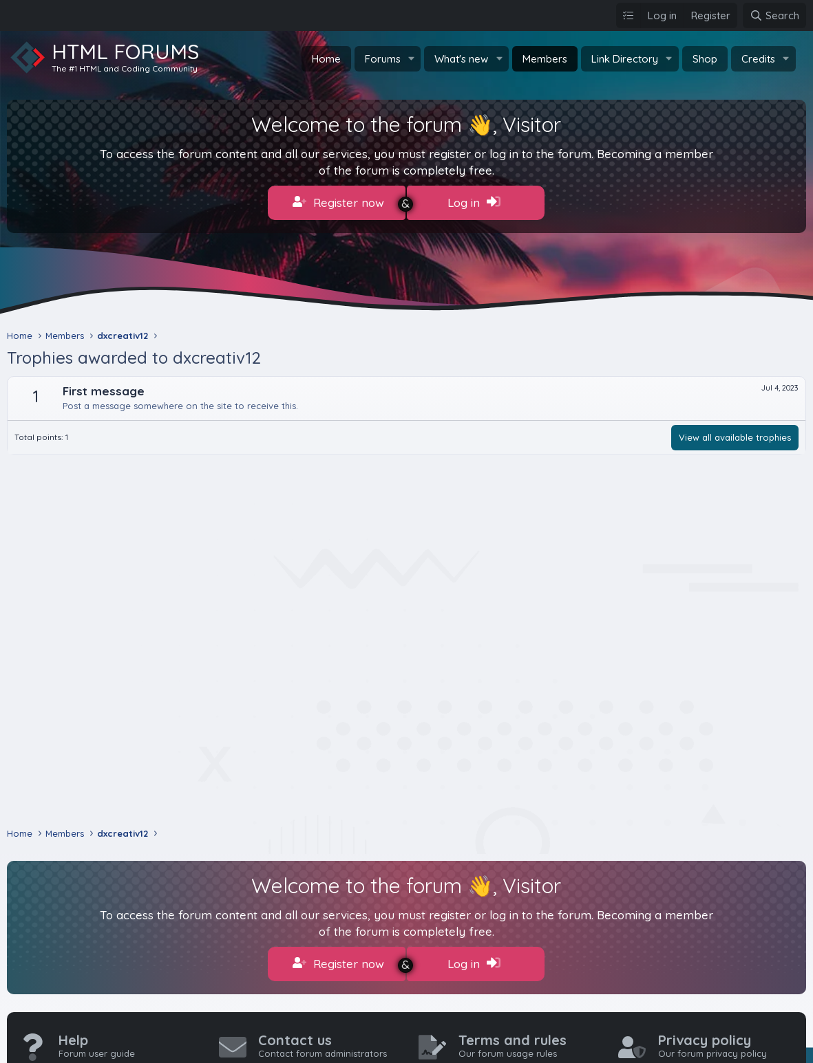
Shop (705, 58)
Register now (338, 202)
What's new (461, 58)
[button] (411, 59)
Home (326, 58)
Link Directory (624, 58)
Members (544, 58)
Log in (473, 202)
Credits (758, 58)
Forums (383, 58)
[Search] (774, 15)
